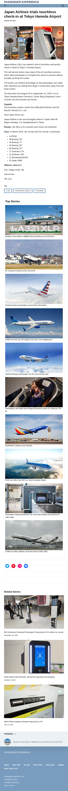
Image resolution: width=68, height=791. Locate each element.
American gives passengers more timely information (26, 305)
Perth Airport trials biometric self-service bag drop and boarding (29, 677)
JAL (8, 191)
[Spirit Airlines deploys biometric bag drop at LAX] (34, 701)
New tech (50, 765)
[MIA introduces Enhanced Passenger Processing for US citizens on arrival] (34, 612)
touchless (40, 191)
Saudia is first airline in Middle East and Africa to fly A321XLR (29, 236)
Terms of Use (9, 785)
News (6, 765)
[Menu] (5, 6)
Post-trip (37, 765)
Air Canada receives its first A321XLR (20, 271)
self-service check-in (23, 191)
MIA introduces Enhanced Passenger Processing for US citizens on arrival (33, 632)
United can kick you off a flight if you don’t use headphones (28, 340)
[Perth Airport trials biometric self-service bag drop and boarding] (34, 656)
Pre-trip (16, 765)
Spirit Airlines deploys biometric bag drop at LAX (23, 722)
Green (61, 765)
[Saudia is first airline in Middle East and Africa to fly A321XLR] (7, 742)
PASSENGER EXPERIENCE (21, 1)
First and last (11, 768)
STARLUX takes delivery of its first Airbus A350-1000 (26, 551)
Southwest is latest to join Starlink (18, 446)
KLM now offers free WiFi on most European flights (25, 480)
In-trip (27, 765)
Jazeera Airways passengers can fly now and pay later (27, 374)
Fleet (6, 132)
